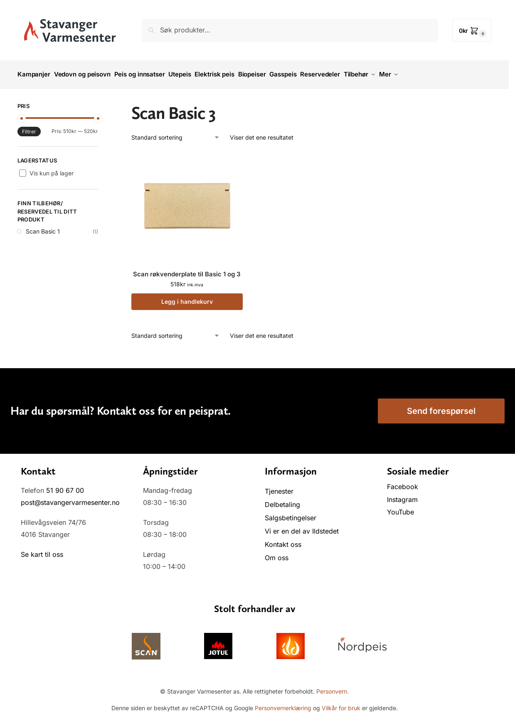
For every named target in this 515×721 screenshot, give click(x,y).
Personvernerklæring (283, 704)
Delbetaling (282, 501)
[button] (472, 30)
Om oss (276, 554)
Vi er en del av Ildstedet (302, 527)
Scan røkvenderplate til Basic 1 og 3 (187, 270)
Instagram (402, 496)
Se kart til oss (42, 551)
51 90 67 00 (65, 486)
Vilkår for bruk (341, 704)
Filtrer (29, 128)
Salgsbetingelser (290, 514)
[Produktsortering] (175, 133)
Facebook (403, 483)
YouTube (400, 508)
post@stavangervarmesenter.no (70, 499)
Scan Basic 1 (43, 227)
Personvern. (332, 687)
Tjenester (279, 487)
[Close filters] (100, 103)
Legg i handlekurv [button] (187, 297)
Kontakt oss (283, 540)
